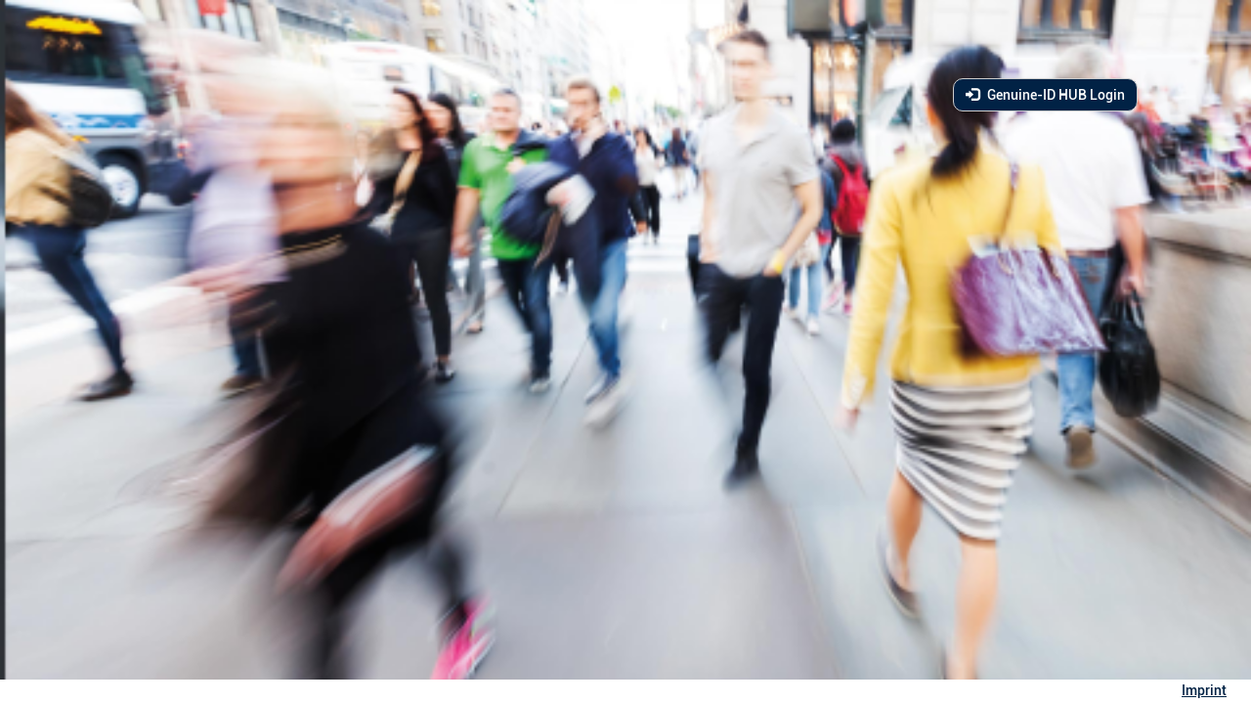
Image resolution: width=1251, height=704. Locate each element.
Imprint (1204, 690)
